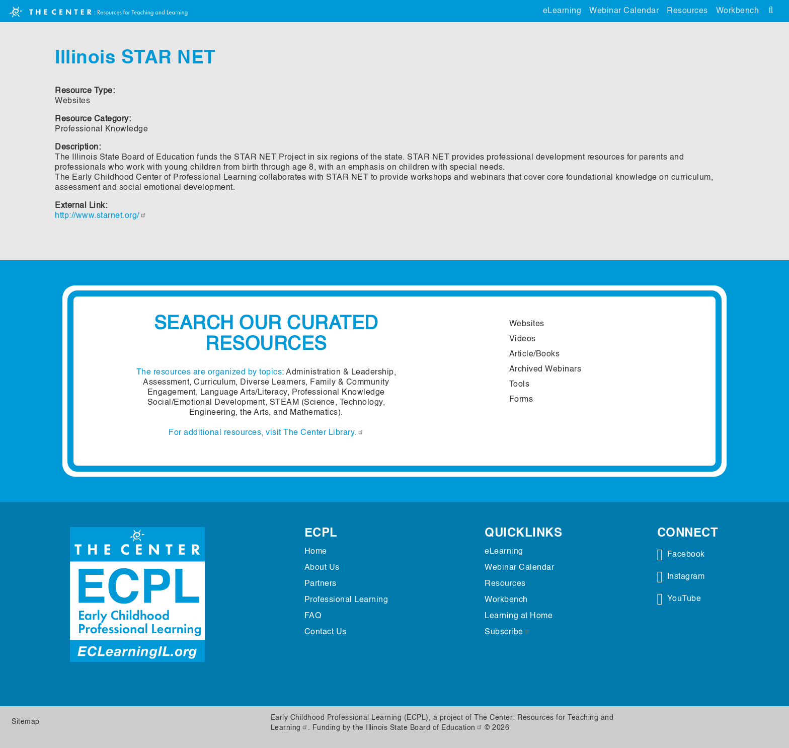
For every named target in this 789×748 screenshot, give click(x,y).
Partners (320, 584)
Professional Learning (346, 600)
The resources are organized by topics (209, 372)
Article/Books (534, 354)
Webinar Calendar (624, 11)
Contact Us (325, 632)
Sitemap (26, 721)
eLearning (562, 11)
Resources (687, 11)
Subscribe (507, 632)
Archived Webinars (545, 369)
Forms (521, 400)
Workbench (737, 11)
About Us (322, 568)
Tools (519, 385)
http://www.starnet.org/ (100, 216)
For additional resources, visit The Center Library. (266, 433)
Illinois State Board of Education (424, 727)
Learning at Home (519, 616)
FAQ (313, 616)
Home (315, 552)
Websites (526, 324)
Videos (522, 339)
